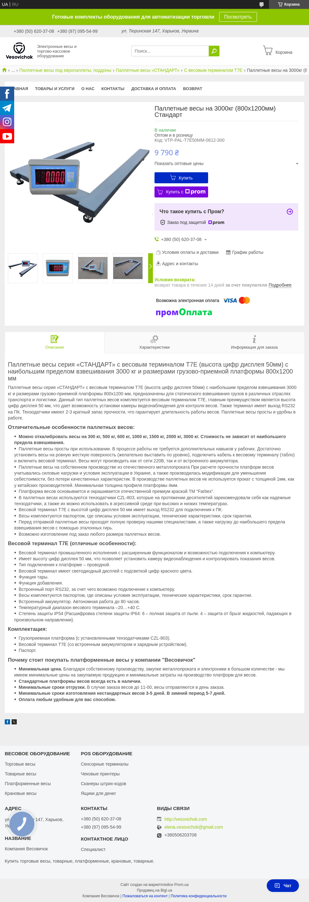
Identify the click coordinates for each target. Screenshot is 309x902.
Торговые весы (20, 764)
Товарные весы (20, 773)
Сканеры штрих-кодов (103, 783)
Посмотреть (238, 17)
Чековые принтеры (100, 773)
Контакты (113, 88)
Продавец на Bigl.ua (154, 890)
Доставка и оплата (153, 88)
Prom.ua (181, 884)
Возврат (192, 88)
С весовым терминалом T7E (213, 70)
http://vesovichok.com (186, 819)
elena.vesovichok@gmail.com (194, 827)
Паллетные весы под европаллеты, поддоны (66, 70)
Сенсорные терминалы (104, 764)
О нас (88, 88)
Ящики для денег (98, 793)
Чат (282, 885)
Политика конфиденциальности (198, 896)
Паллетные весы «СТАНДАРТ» (148, 70)
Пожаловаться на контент (144, 896)
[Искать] (214, 51)
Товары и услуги (54, 88)
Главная (18, 88)
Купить (186, 177)
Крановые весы (21, 793)
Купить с (185, 192)
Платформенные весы (28, 783)
